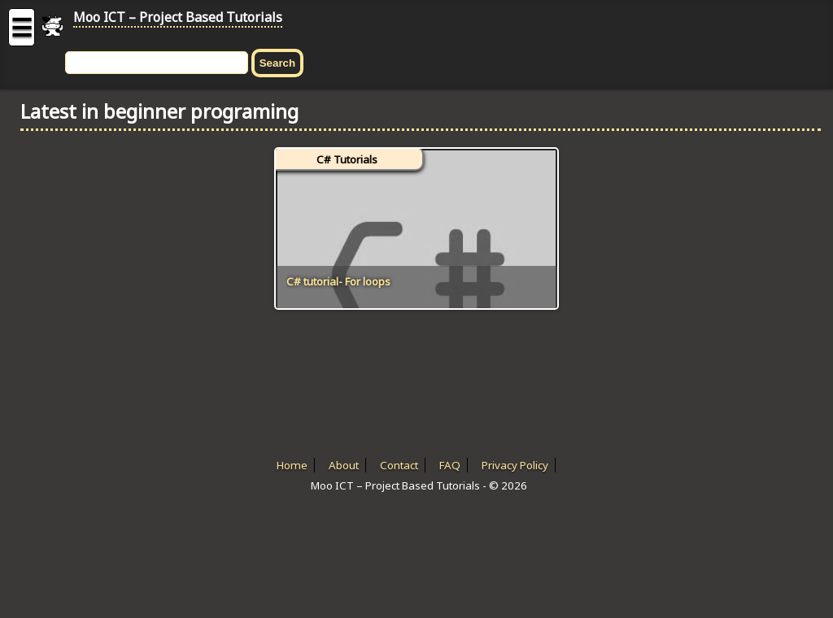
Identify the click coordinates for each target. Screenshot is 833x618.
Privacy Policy (515, 465)
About (344, 465)
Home (292, 465)
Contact (399, 465)
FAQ (449, 465)
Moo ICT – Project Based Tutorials (177, 17)
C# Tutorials (346, 159)
